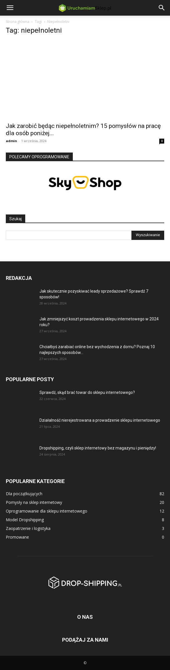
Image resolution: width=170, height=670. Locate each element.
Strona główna (17, 21)
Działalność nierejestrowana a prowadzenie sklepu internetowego (99, 420)
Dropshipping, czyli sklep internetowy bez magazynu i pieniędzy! (97, 448)
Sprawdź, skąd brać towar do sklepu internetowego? (87, 392)
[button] (10, 8)
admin (11, 141)
